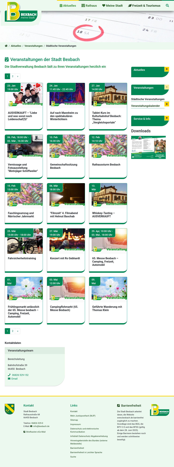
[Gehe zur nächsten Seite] (17, 76)
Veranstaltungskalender (145, 105)
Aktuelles (16, 45)
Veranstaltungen (34, 45)
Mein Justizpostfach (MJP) (82, 416)
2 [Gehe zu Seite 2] (12, 76)
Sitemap (74, 420)
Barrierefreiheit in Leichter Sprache (86, 452)
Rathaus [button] (89, 5)
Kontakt (73, 411)
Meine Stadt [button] (112, 5)
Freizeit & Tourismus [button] (144, 5)
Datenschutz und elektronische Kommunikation (84, 430)
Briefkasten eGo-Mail (36, 432)
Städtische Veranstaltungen (147, 99)
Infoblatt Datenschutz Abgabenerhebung (89, 436)
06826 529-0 (37, 423)
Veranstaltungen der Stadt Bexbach (42, 59)
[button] (167, 6)
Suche (73, 457)
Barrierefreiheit (77, 448)
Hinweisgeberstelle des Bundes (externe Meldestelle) (88, 442)
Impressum (75, 424)
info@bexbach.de (41, 426)
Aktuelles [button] (68, 5)
